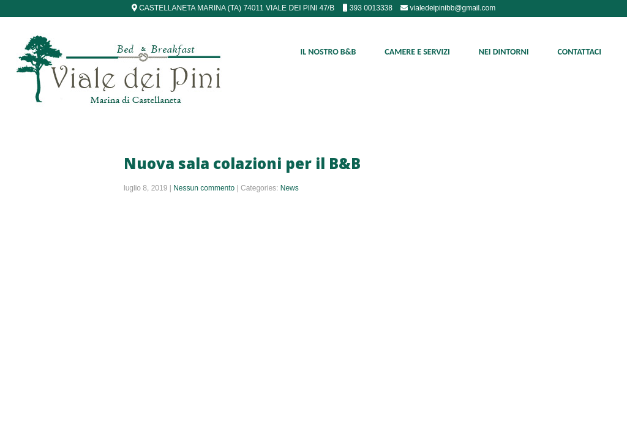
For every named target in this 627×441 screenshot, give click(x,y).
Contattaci (579, 52)
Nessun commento (204, 188)
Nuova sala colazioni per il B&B (242, 163)
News (289, 188)
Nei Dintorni (504, 52)
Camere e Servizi (417, 52)
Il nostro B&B (328, 52)
